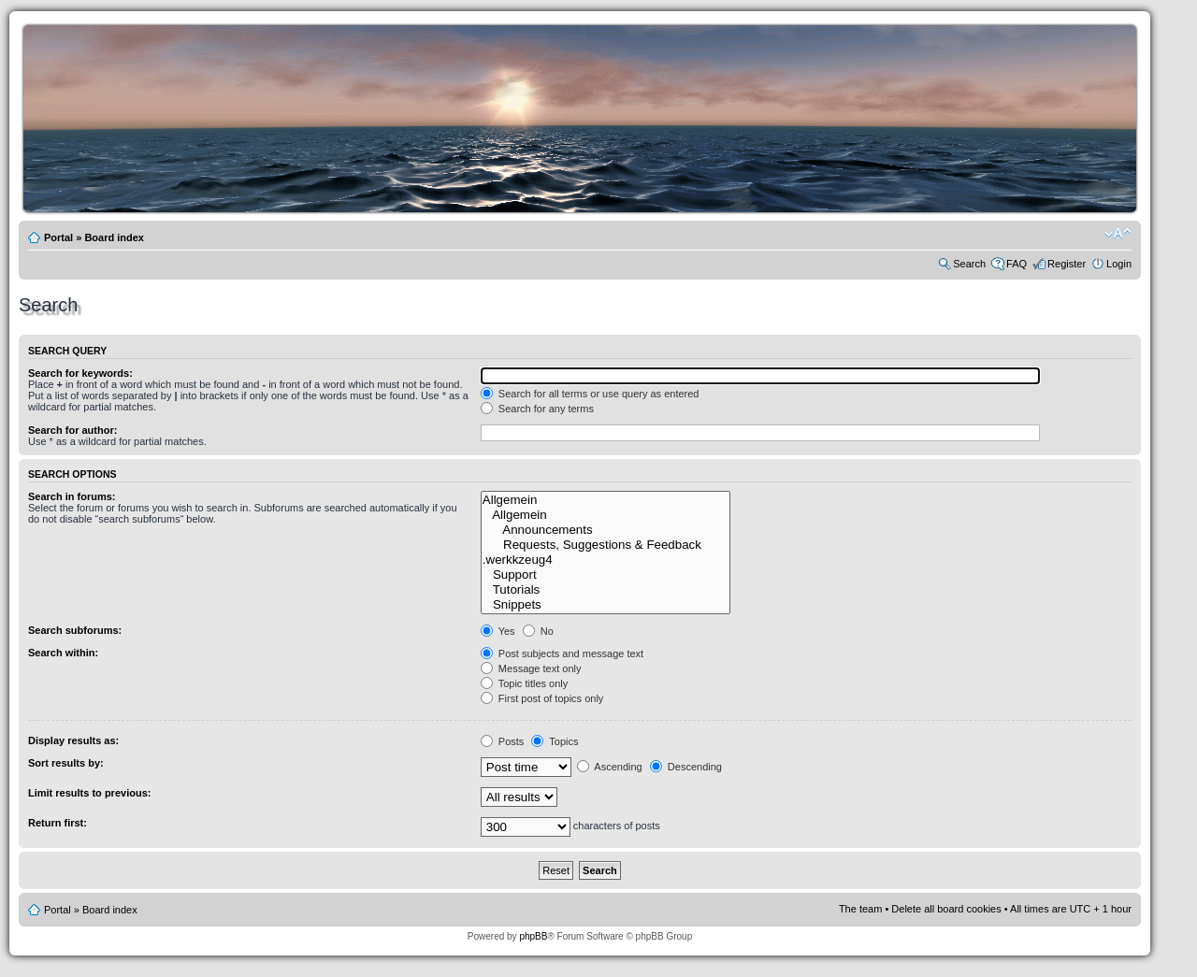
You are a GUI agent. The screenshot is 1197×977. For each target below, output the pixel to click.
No (538, 631)
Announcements (605, 530)
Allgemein (605, 500)
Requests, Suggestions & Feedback (605, 545)
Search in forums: (72, 496)
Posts (503, 741)
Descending (686, 766)
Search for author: (72, 430)
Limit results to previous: (89, 792)
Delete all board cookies (946, 908)
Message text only (531, 668)
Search (969, 263)
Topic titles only (524, 683)
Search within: (63, 652)
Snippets (605, 604)
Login (1119, 263)
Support (605, 575)
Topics (554, 741)
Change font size (1118, 233)
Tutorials (605, 589)
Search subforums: (75, 630)
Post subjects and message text (562, 653)
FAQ (1016, 263)
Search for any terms (537, 408)
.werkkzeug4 (605, 560)
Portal (58, 237)
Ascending (609, 766)
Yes (498, 631)
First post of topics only (542, 698)
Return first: (57, 822)
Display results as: (73, 740)
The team (860, 908)
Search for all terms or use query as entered (590, 393)
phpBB (533, 936)
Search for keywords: (80, 373)
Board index (114, 237)
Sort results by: (66, 763)
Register (1066, 263)
